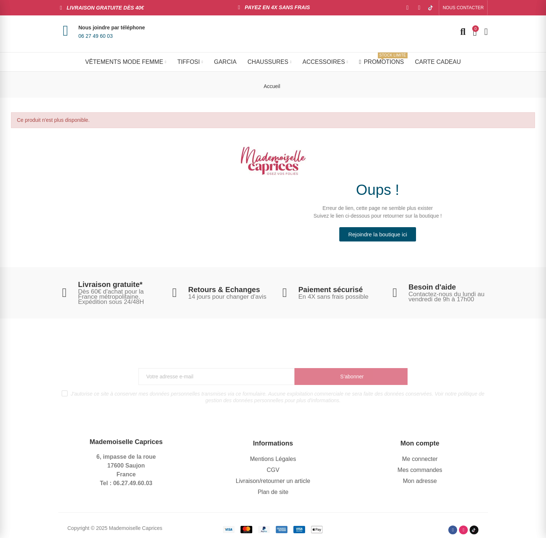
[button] (463, 7)
